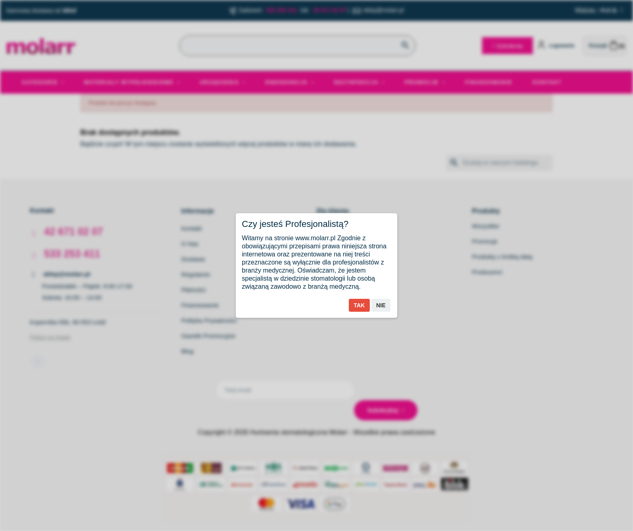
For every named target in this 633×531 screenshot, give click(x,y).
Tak (359, 305)
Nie (381, 305)
